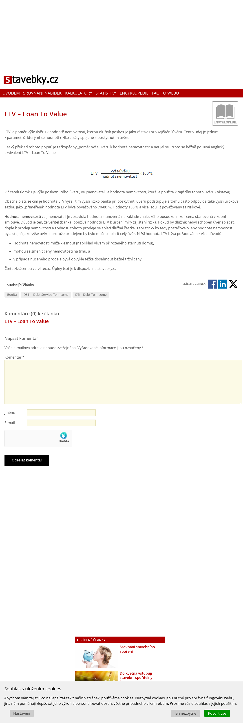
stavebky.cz (107, 268)
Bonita (12, 294)
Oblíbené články (91, 640)
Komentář (14, 357)
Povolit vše (217, 713)
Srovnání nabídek (42, 93)
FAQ (155, 93)
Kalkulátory (78, 93)
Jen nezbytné (185, 713)
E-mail (9, 422)
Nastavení (21, 713)
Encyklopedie (134, 93)
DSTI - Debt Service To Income (46, 294)
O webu (171, 93)
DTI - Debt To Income (91, 294)
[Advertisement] (121, 32)
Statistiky (105, 93)
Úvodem (11, 93)
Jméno (9, 412)
